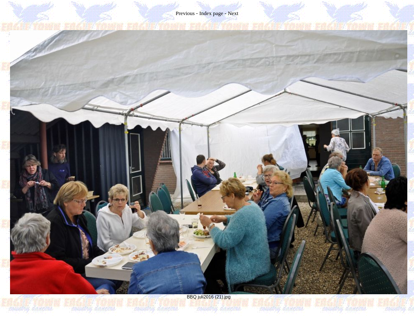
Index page (211, 13)
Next (233, 13)
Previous (185, 13)
